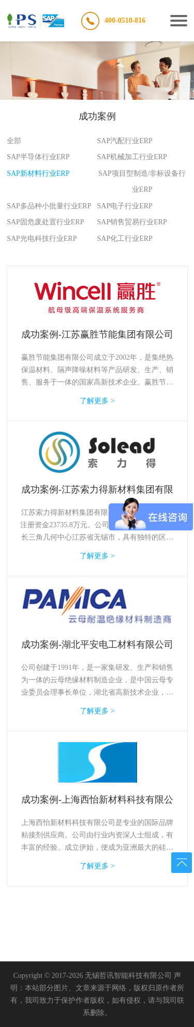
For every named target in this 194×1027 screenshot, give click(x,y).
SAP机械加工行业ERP (132, 157)
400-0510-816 (125, 20)
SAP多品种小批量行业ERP (49, 206)
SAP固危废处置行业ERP (45, 222)
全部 (14, 141)
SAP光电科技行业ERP (42, 238)
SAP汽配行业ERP (125, 141)
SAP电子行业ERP (125, 206)
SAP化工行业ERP (125, 238)
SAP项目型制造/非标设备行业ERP (142, 182)
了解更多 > (97, 401)
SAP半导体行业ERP (38, 157)
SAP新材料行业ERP (38, 173)
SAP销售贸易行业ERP (132, 222)
